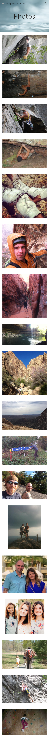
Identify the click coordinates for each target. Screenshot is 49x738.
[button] (3, 3)
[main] (24, 16)
